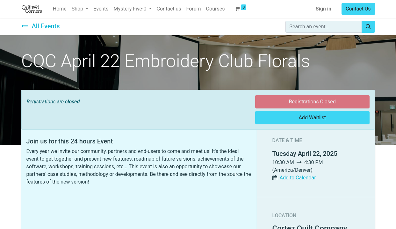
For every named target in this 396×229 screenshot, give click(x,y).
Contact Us (358, 9)
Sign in (323, 9)
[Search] (368, 27)
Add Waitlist (312, 117)
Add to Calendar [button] (297, 178)
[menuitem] (59, 9)
